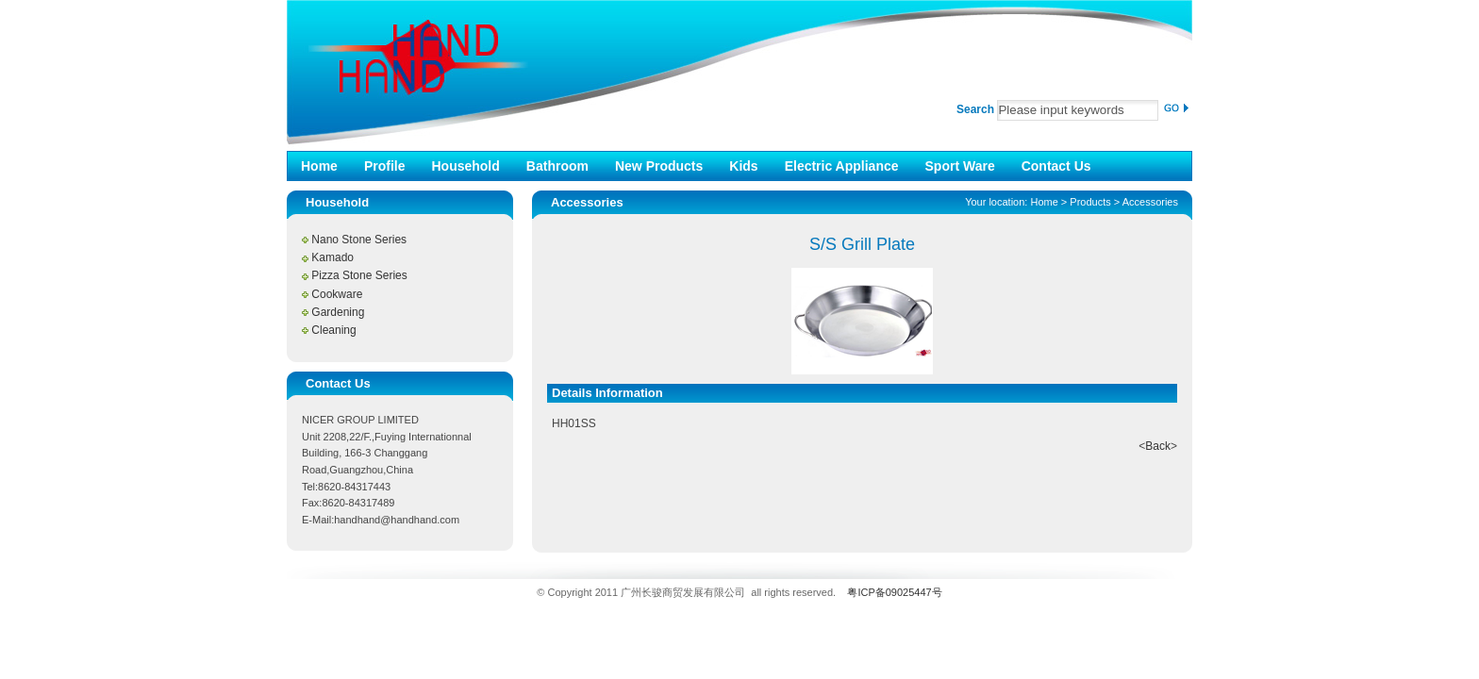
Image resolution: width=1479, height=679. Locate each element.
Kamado (332, 257)
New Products (659, 166)
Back (1158, 446)
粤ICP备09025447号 (894, 592)
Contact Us (1056, 166)
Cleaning (333, 330)
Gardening (337, 312)
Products (1090, 201)
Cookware (336, 294)
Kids (743, 166)
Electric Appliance (842, 166)
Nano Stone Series (359, 239)
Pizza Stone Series (359, 275)
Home (319, 166)
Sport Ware (960, 166)
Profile (385, 166)
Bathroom (557, 166)
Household (465, 166)
